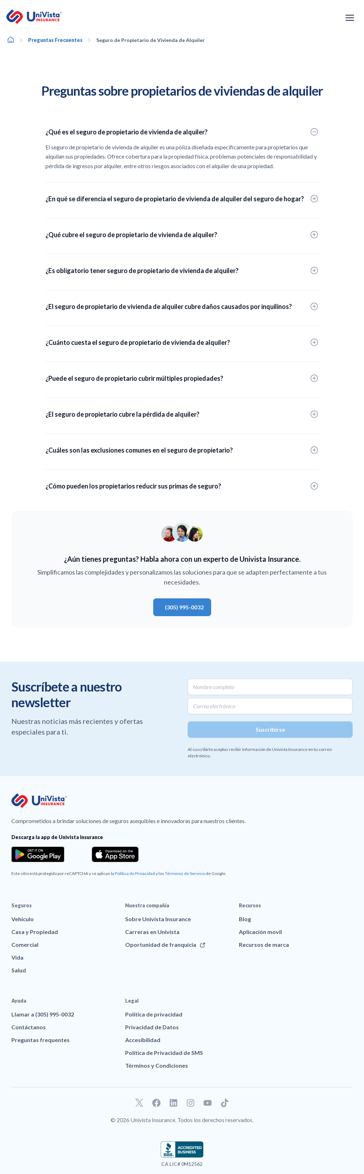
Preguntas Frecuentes (55, 40)
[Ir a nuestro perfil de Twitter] (139, 1103)
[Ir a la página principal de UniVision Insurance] (34, 16)
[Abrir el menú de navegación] (349, 17)
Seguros (21, 905)
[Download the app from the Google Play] (37, 854)
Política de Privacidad (135, 873)
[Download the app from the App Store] (115, 854)
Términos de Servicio (185, 873)
